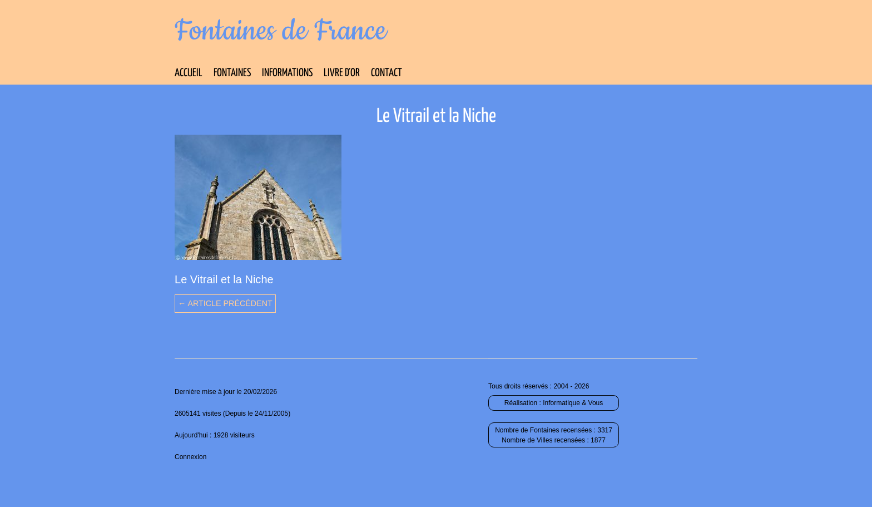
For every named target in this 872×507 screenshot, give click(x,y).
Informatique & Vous (573, 403)
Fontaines (232, 73)
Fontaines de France (281, 31)
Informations (287, 73)
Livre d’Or (342, 73)
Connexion (190, 457)
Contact (386, 73)
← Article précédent (225, 303)
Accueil (188, 73)
